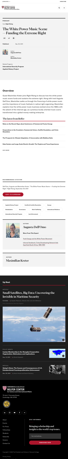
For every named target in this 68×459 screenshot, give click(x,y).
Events (5, 423)
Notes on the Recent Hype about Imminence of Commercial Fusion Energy (27, 124)
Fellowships (6, 430)
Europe (49, 205)
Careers (5, 440)
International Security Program (13, 66)
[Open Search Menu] (59, 8)
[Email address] (45, 436)
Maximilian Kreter (16, 58)
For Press (6, 426)
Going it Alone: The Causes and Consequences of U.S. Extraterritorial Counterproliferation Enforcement (22, 369)
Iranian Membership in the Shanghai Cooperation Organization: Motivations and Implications (21, 353)
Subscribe (6, 437)
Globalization (9, 209)
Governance (22, 209)
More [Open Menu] (64, 8)
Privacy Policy (7, 456)
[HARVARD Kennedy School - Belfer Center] (10, 8)
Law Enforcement (33, 214)
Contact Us (6, 443)
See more (6, 150)
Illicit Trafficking (36, 209)
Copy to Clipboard (13, 194)
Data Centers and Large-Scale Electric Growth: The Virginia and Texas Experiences (31, 144)
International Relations (53, 209)
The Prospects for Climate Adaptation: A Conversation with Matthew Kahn (28, 138)
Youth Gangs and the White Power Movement (37, 239)
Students (5, 433)
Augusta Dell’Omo (16, 52)
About (5, 420)
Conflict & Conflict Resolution (33, 205)
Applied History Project (11, 69)
